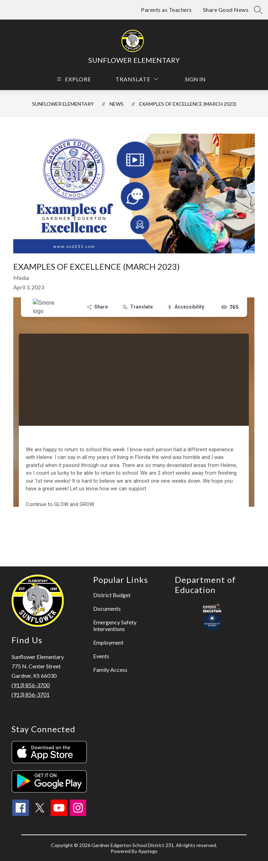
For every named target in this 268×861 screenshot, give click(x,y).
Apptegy (147, 851)
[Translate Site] (137, 79)
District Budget (112, 595)
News (117, 104)
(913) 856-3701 (31, 694)
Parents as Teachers (166, 9)
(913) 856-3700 (31, 685)
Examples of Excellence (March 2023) (187, 104)
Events (101, 656)
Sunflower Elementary (63, 104)
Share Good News (226, 9)
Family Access (110, 669)
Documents (107, 608)
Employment (108, 642)
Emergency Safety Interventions (114, 625)
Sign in (195, 79)
